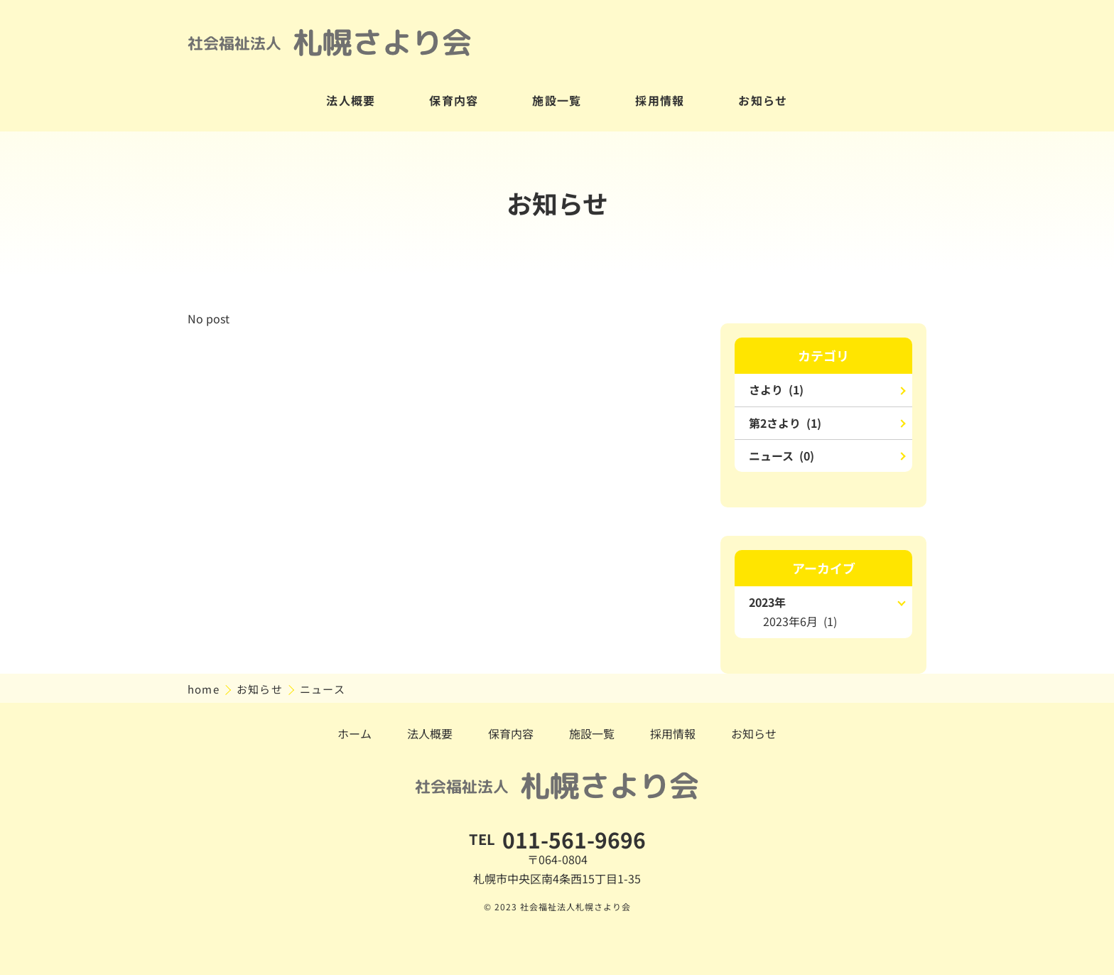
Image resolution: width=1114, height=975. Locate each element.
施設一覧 (557, 100)
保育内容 (454, 100)
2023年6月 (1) (800, 621)
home (205, 689)
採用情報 (660, 100)
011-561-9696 (574, 839)
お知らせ (763, 100)
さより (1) (776, 389)
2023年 (767, 601)
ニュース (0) (781, 455)
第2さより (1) (785, 422)
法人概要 (351, 100)
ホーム (354, 733)
